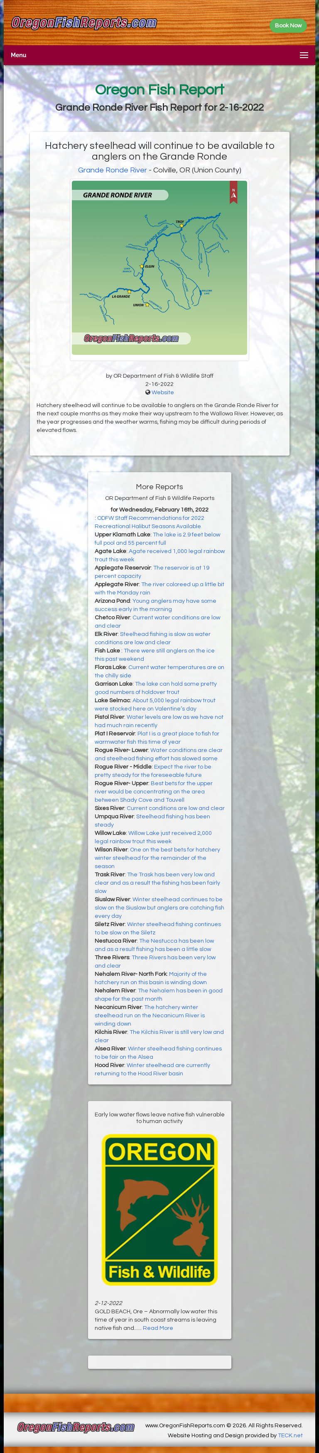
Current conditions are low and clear (176, 808)
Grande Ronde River (112, 170)
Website (163, 392)
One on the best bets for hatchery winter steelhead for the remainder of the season (157, 858)
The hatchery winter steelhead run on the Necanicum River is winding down (150, 1015)
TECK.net (290, 1435)
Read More (158, 1328)
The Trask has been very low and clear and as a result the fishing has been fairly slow (157, 883)
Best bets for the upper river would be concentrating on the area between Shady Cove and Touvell (154, 792)
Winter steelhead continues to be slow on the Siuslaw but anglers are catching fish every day (159, 908)
